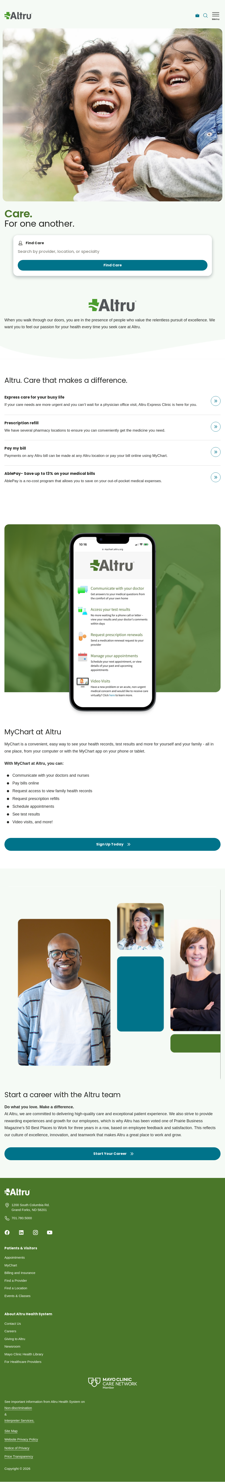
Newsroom (12, 1346)
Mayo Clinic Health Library (23, 1354)
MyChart (10, 1265)
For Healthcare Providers (22, 1362)
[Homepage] (17, 1195)
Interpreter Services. (19, 1420)
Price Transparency (18, 1456)
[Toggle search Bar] (205, 15)
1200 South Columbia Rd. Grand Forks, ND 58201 (31, 1207)
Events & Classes (17, 1296)
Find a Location (15, 1288)
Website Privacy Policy (21, 1439)
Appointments (14, 1257)
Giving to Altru (14, 1339)
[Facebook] (7, 1232)
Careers (10, 1331)
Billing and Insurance (19, 1273)
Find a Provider (15, 1280)
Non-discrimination (18, 1408)
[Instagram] (35, 1232)
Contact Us (12, 1323)
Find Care (35, 243)
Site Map (11, 1431)
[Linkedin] (21, 1232)
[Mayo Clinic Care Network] (112, 1383)
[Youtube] (49, 1232)
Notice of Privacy (16, 1448)
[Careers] (197, 16)
